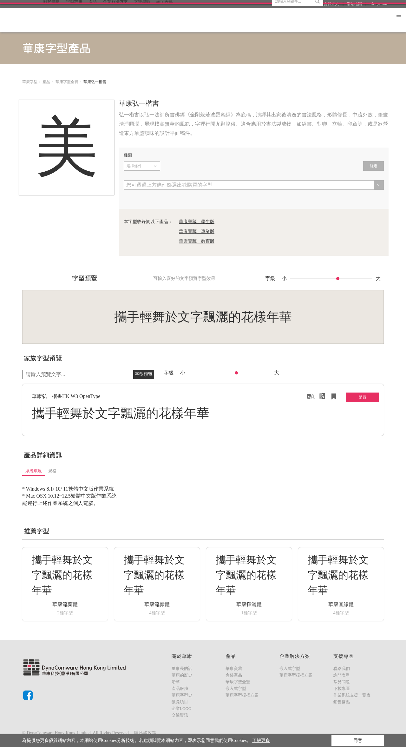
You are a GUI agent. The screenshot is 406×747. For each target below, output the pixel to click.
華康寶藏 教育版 (196, 241)
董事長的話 (182, 668)
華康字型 (29, 82)
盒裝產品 (234, 675)
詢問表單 (341, 675)
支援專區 (142, 20)
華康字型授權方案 (242, 695)
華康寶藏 (234, 668)
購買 (362, 397)
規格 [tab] (52, 470)
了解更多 (261, 740)
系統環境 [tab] (33, 470)
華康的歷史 (182, 675)
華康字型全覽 (67, 82)
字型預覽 (144, 374)
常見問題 (341, 681)
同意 (357, 740)
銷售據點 (341, 701)
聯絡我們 (341, 668)
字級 (270, 278)
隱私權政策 (145, 732)
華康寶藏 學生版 (196, 221)
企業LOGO (181, 708)
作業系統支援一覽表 (351, 695)
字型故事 (74, 20)
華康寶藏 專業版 (196, 231)
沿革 (176, 681)
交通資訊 (180, 715)
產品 (92, 20)
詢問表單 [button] (164, 20)
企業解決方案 (115, 20)
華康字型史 (182, 695)
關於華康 (51, 20)
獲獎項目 (180, 701)
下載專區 (341, 688)
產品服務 (180, 688)
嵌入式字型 (236, 688)
